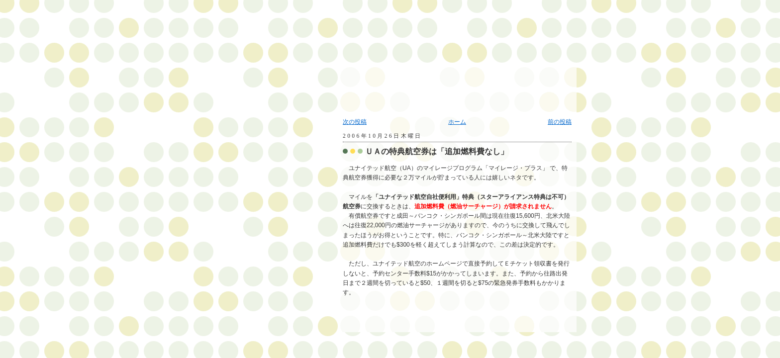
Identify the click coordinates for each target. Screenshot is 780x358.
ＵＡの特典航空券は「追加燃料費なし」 (436, 151)
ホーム (457, 121)
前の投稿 (560, 121)
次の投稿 (355, 121)
